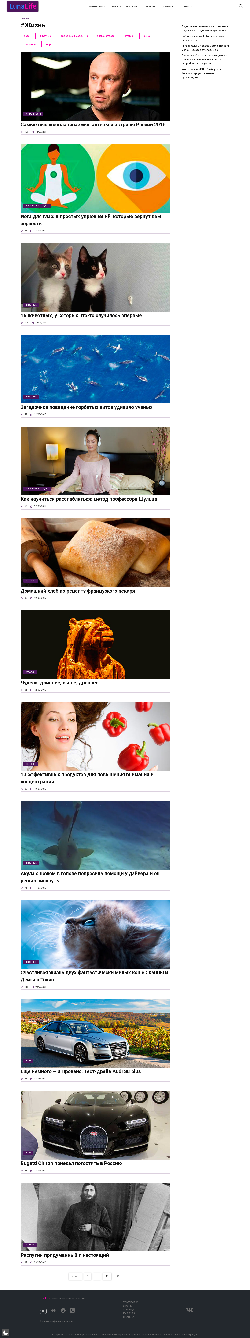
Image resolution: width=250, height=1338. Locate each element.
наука (146, 35)
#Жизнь (114, 6)
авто (27, 35)
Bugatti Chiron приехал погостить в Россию (76, 1170)
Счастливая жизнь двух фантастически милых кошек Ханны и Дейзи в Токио (90, 983)
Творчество (131, 1302)
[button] (5, 1332)
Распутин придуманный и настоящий (69, 1262)
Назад (75, 1283)
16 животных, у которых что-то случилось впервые (87, 322)
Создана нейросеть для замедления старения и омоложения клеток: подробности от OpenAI (204, 59)
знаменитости (105, 35)
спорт (48, 44)
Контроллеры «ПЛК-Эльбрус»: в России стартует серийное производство (201, 73)
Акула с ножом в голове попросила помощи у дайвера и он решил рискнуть (93, 884)
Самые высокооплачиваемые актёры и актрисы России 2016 (93, 128)
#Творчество (96, 6)
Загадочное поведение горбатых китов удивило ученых (93, 414)
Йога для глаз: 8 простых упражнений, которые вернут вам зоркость (91, 227)
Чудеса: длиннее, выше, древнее (63, 690)
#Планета (168, 6)
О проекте (186, 6)
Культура (129, 1313)
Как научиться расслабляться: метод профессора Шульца (95, 506)
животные (45, 35)
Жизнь (127, 1306)
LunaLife (45, 1298)
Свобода (128, 1309)
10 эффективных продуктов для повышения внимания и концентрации (94, 785)
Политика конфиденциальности (56, 1321)
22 (107, 1283)
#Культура (150, 6)
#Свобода (131, 6)
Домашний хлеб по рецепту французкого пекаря (83, 598)
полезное (30, 44)
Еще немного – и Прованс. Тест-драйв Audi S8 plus (86, 1078)
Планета (128, 1317)
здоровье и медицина (74, 35)
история (129, 35)
